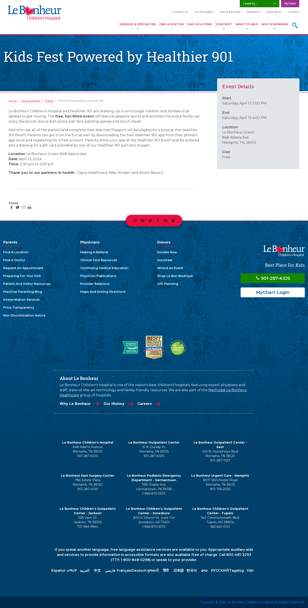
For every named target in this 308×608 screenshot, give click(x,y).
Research (253, 11)
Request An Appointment (23, 268)
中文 (97, 570)
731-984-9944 (87, 527)
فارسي (110, 570)
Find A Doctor (171, 24)
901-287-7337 (220, 460)
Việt (250, 570)
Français (124, 570)
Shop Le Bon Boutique (175, 276)
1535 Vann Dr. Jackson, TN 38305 (88, 520)
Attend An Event (170, 268)
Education (274, 11)
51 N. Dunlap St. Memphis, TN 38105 (154, 449)
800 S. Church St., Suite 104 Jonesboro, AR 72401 (154, 520)
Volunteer (165, 260)
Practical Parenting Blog (22, 292)
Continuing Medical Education (104, 268)
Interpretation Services (21, 300)
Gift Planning (167, 284)
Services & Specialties (137, 24)
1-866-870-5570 (154, 493)
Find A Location (15, 252)
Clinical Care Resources (98, 260)
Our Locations (199, 24)
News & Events (230, 11)
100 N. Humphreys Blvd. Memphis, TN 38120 (220, 454)
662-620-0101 (220, 527)
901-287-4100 (87, 489)
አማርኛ (72, 570)
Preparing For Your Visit (22, 276)
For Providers (204, 11)
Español (58, 570)
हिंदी (166, 570)
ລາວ (204, 570)
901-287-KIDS (272, 278)
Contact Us (180, 11)
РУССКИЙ (220, 570)
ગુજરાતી (153, 570)
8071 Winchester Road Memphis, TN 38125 (220, 482)
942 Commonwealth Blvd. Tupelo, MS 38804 (220, 520)
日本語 (178, 570)
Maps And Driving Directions (103, 292)
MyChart (290, 3)
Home (13, 100)
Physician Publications (98, 276)
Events (49, 100)
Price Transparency (18, 307)
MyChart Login (272, 292)
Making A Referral (94, 252)
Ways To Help (246, 24)
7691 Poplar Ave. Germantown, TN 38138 (154, 487)
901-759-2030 (220, 489)
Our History (114, 404)
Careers (293, 11)
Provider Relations (95, 284)
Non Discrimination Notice (24, 315)
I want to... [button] (250, 3)
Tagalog (236, 570)
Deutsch (139, 570)
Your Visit (223, 24)
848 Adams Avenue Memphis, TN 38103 (88, 449)
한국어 (192, 570)
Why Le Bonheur (274, 24)
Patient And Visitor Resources (27, 284)
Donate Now (167, 252)
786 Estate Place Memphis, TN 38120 (87, 482)
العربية (84, 570)
